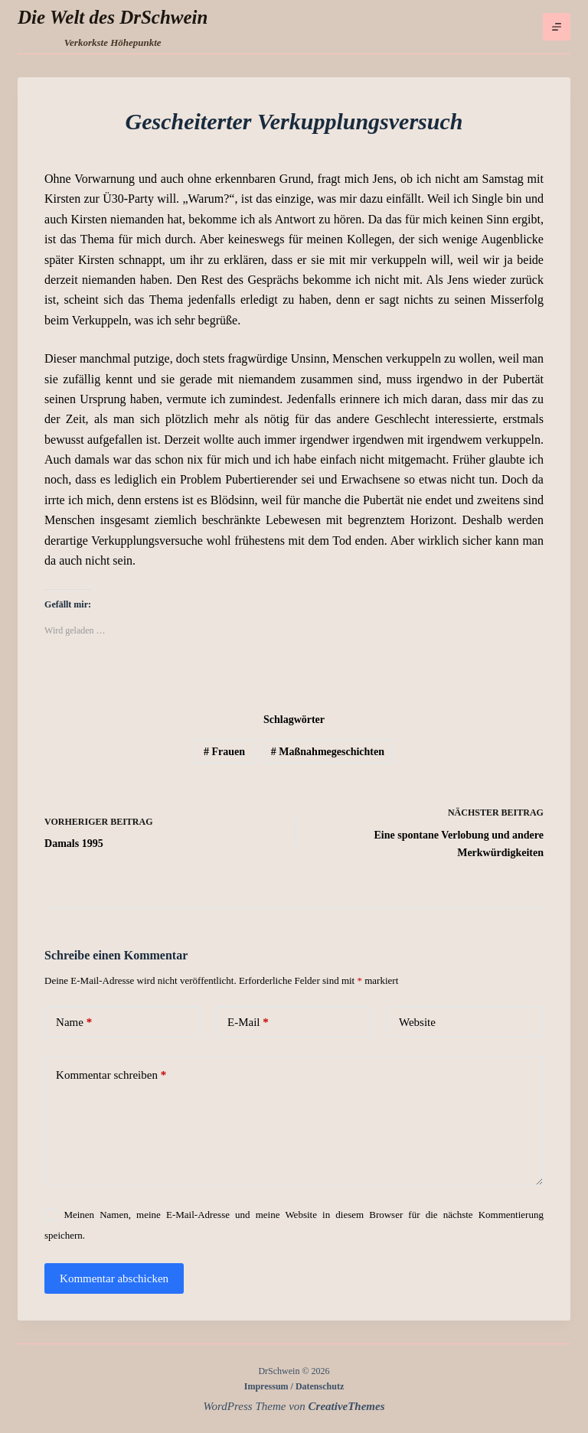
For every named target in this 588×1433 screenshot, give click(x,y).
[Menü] (556, 27)
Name (74, 1022)
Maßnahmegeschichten (327, 751)
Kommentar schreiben (111, 1075)
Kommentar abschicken (114, 1278)
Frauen (224, 751)
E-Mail (248, 1022)
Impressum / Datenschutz (294, 1386)
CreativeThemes (347, 1406)
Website (417, 1022)
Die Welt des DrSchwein (112, 17)
